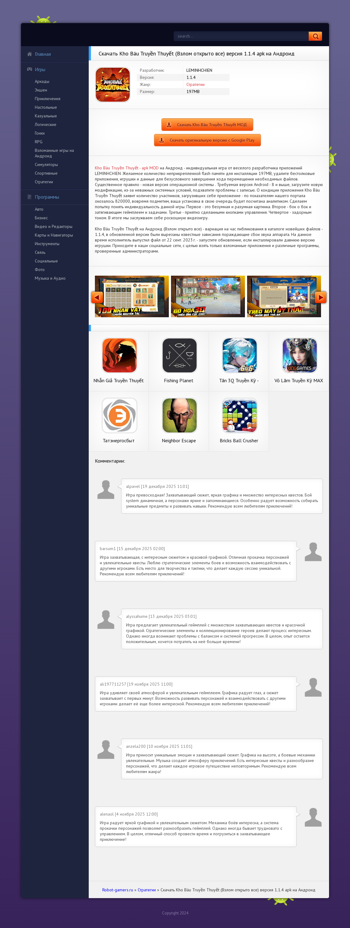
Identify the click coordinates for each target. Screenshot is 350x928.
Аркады (42, 81)
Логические (45, 124)
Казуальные (46, 116)
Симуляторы (46, 164)
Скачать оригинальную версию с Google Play (212, 140)
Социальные (46, 261)
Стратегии (44, 181)
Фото (40, 269)
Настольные (46, 107)
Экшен (41, 90)
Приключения (47, 98)
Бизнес (41, 218)
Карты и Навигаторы (54, 235)
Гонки (40, 133)
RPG (39, 141)
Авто (39, 209)
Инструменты (47, 243)
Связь (40, 252)
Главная (39, 54)
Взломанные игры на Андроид (54, 153)
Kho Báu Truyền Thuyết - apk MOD (127, 168)
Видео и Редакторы (53, 226)
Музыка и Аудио (50, 278)
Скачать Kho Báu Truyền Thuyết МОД (212, 125)
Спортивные (46, 173)
